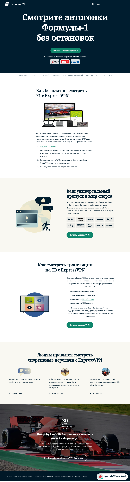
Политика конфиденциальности (44, 477)
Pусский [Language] (97, 4)
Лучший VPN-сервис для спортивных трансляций (63, 76)
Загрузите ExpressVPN (48, 147)
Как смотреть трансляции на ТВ (99, 76)
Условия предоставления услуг (64, 477)
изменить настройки (81, 477)
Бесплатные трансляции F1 (29, 76)
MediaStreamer (88, 300)
